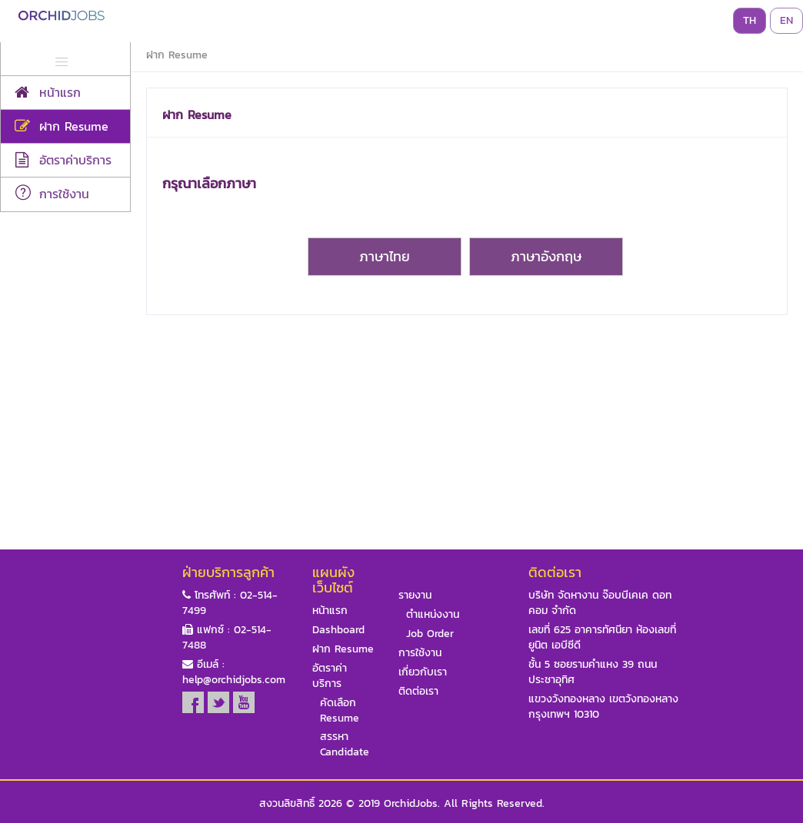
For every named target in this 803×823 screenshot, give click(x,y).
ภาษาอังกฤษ (546, 256)
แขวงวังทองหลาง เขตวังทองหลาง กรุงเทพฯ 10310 (603, 707)
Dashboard (338, 630)
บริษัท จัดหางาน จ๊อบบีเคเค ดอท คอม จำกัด (599, 603)
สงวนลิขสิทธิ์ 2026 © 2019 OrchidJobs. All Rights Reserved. (402, 803)
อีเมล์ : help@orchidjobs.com (233, 672)
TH (749, 20)
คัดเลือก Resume (339, 710)
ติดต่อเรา (418, 691)
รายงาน (414, 595)
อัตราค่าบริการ (329, 676)
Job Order (430, 634)
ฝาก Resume (343, 649)
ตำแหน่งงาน (432, 614)
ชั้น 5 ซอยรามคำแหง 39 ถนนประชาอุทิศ (592, 672)
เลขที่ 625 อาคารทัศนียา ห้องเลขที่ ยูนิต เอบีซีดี (602, 637)
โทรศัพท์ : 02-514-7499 (230, 603)
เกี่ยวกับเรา (422, 672)
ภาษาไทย (384, 256)
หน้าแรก (330, 611)
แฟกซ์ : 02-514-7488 (227, 637)
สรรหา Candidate (344, 744)
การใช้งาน (419, 653)
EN (786, 20)
